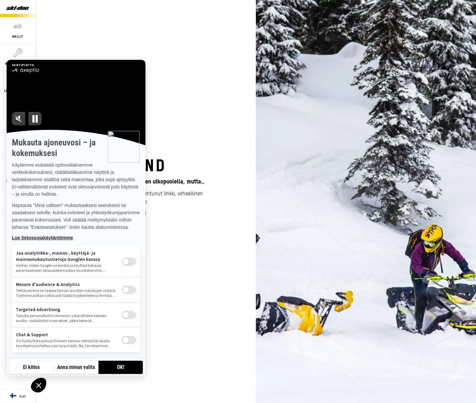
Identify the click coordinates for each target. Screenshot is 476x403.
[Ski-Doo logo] (17, 8)
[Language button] (17, 396)
